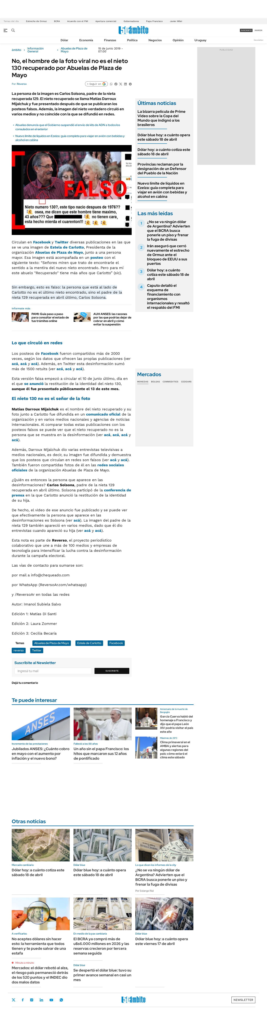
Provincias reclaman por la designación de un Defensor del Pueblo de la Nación (162, 168)
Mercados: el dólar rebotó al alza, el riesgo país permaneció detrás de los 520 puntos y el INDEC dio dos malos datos (40, 975)
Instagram (31, 1000)
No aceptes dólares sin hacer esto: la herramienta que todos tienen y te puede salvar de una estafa (39, 946)
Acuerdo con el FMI (77, 21)
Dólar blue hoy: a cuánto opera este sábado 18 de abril (164, 137)
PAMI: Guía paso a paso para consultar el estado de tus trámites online (50, 317)
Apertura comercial (105, 21)
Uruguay (200, 40)
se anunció (34, 383)
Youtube (51, 1000)
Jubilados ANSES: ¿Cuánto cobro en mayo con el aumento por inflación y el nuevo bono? (40, 753)
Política (132, 40)
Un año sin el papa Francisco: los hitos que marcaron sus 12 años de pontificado (101, 753)
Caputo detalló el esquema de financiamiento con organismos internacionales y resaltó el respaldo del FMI (168, 296)
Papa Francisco (154, 21)
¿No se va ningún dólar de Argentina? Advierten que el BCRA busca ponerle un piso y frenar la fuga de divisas (168, 230)
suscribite (246, 30)
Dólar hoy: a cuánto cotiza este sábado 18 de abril (164, 151)
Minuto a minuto (24, 962)
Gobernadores (131, 21)
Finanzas (110, 40)
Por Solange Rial (144, 890)
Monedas (142, 381)
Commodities (170, 381)
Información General (35, 50)
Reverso (22, 84)
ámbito (16, 50)
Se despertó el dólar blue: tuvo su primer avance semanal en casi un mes (102, 975)
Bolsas (155, 381)
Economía (86, 40)
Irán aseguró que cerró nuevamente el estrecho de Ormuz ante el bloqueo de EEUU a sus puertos (168, 255)
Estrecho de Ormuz (36, 21)
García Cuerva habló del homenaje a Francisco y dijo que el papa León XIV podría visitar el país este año (176, 724)
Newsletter (258, 40)
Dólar (64, 40)
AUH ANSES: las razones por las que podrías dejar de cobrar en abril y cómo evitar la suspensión (112, 319)
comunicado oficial (103, 414)
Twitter (61, 242)
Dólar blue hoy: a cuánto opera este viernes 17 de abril (161, 941)
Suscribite (112, 671)
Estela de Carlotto (67, 247)
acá (15, 364)
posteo (96, 257)
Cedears (186, 381)
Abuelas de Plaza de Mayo (74, 50)
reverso (19, 650)
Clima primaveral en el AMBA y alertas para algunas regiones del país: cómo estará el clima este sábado (175, 749)
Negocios (155, 40)
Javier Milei (176, 21)
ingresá (258, 30)
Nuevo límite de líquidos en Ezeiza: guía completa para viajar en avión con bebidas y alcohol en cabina (162, 190)
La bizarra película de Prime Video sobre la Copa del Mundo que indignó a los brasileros (162, 118)
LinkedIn (41, 1000)
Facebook (42, 242)
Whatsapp (61, 1000)
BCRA (57, 21)
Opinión (178, 40)
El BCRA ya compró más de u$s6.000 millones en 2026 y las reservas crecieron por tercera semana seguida (101, 946)
